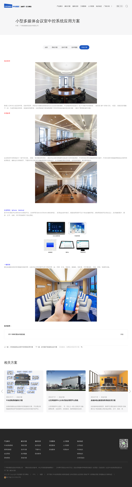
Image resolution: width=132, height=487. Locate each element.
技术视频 (74, 47)
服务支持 (38, 441)
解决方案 (24, 441)
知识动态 (80, 441)
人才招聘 (66, 445)
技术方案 (64, 47)
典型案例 (52, 445)
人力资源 (66, 441)
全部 (46, 47)
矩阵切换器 (7, 449)
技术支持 (38, 445)
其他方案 (84, 47)
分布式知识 (80, 458)
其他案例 (52, 449)
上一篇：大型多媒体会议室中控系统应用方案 (18, 347)
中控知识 (80, 449)
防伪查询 (38, 453)
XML (34, 474)
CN (118, 6)
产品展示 (7, 441)
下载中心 (38, 449)
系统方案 (55, 47)
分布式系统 (73, 474)
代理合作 (66, 449)
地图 (41, 474)
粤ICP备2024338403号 (12, 477)
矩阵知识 (80, 453)
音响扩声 (86, 474)
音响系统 (7, 458)
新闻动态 (109, 474)
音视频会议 (102, 474)
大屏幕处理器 (94, 474)
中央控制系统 (8, 445)
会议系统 (7, 453)
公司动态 (80, 445)
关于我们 (50, 474)
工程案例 (52, 441)
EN (121, 6)
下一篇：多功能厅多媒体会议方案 (46, 347)
